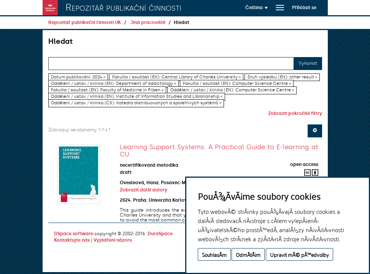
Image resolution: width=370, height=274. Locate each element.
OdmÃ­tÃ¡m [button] (248, 254)
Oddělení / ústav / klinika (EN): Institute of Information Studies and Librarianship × (136, 96)
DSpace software (73, 233)
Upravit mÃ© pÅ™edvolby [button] (299, 254)
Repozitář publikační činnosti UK (84, 22)
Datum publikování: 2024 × (78, 77)
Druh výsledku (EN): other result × (282, 77)
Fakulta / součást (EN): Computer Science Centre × (237, 83)
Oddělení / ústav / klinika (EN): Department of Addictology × (113, 83)
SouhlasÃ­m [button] (214, 254)
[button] (256, 7)
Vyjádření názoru (113, 240)
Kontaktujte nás (72, 240)
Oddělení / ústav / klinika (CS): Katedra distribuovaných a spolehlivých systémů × (136, 103)
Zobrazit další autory (143, 190)
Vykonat (308, 63)
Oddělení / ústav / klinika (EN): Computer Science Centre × (232, 90)
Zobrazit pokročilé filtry (295, 113)
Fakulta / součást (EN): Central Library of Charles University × (176, 77)
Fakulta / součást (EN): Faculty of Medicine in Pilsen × (107, 90)
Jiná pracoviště (147, 22)
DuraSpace (160, 233)
